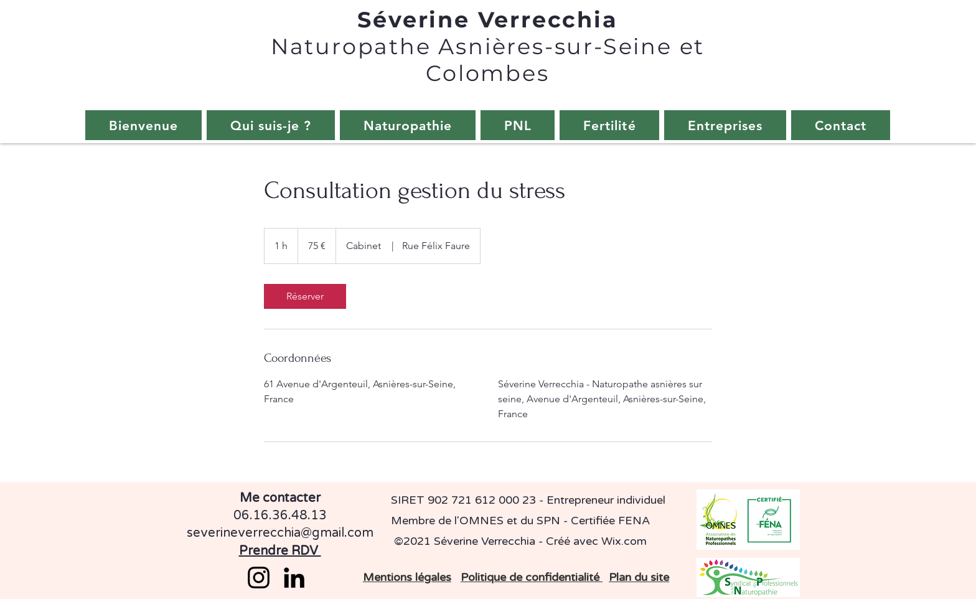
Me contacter (280, 498)
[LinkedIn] (294, 577)
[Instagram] (258, 577)
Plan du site (639, 577)
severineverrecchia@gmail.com (280, 533)
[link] (305, 296)
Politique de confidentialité (532, 577)
